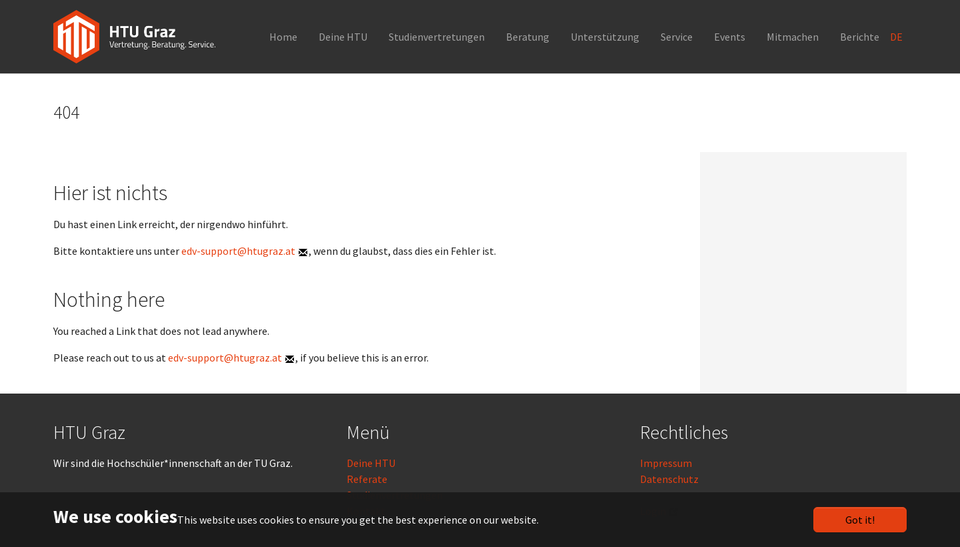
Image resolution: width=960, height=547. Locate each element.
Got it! (860, 519)
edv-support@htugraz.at (238, 250)
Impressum (666, 463)
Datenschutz (669, 479)
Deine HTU (371, 463)
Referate (367, 479)
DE (897, 36)
